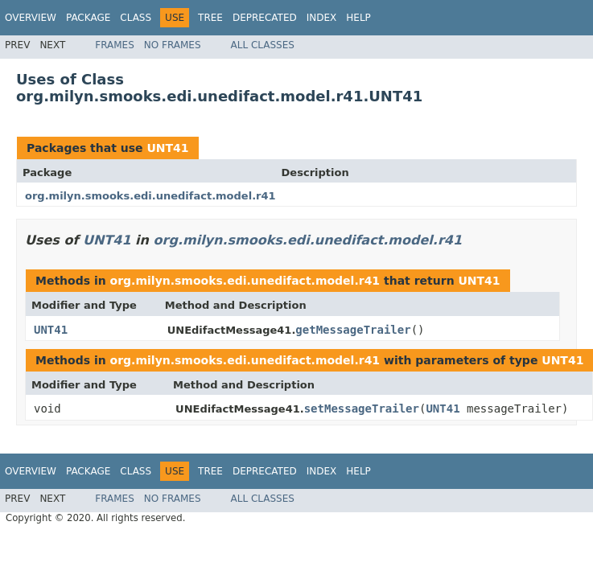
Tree (210, 17)
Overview (30, 17)
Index (322, 17)
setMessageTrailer (361, 408)
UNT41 (167, 148)
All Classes (262, 45)
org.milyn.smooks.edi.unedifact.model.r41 (150, 196)
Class (135, 17)
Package (88, 17)
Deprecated (265, 17)
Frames (114, 45)
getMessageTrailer (352, 329)
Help (358, 17)
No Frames (172, 45)
